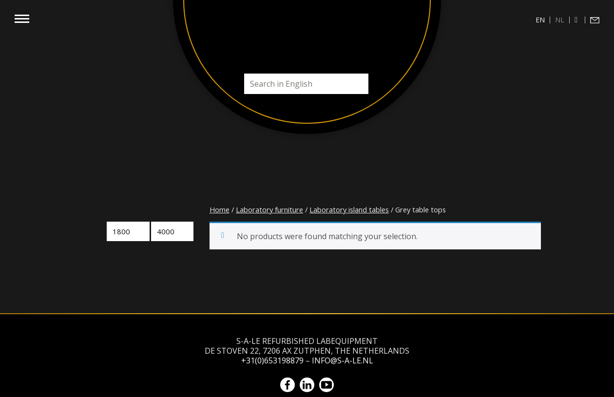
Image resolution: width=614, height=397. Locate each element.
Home (220, 209)
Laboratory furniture (269, 209)
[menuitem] (540, 20)
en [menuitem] (540, 19)
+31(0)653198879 (272, 360)
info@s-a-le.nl (342, 360)
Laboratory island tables (349, 209)
